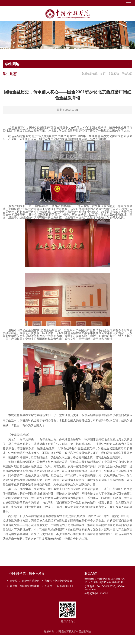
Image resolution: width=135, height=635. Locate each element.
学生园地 (113, 73)
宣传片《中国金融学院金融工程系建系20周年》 (23, 581)
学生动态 (127, 73)
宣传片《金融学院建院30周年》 (23, 586)
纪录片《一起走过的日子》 (58, 586)
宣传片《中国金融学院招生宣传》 (58, 581)
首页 (102, 73)
